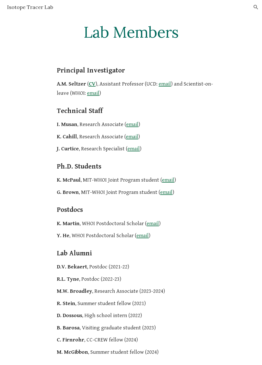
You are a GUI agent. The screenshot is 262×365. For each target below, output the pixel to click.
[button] (256, 7)
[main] (131, 32)
